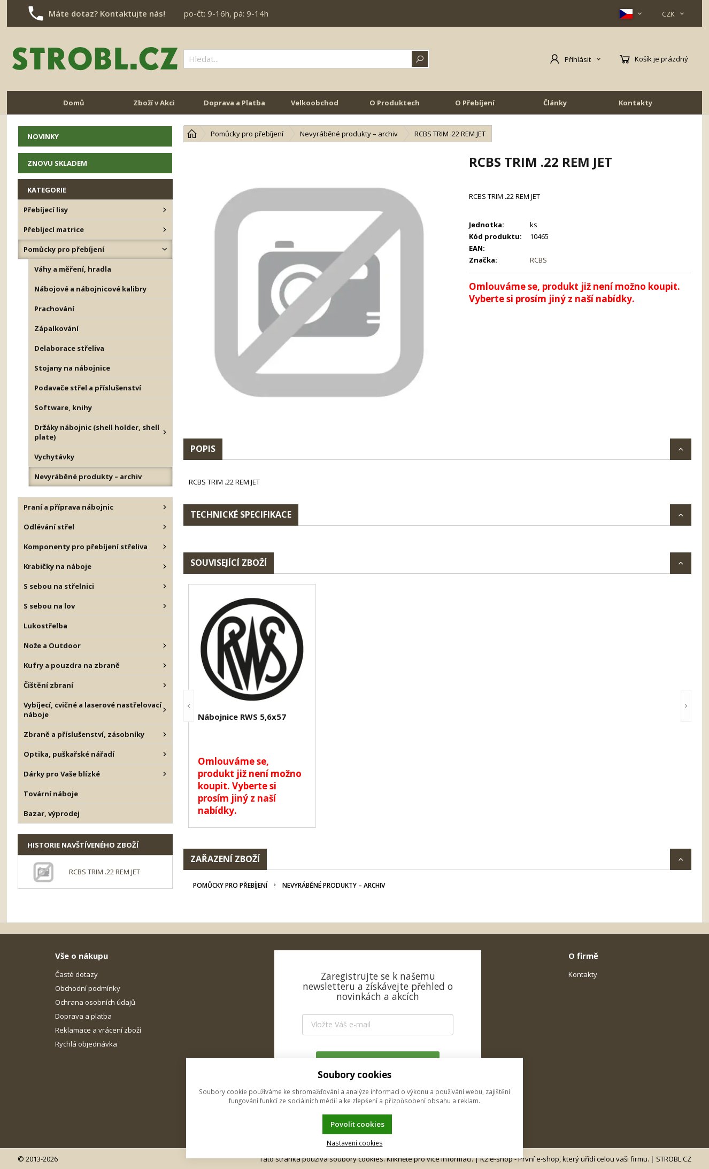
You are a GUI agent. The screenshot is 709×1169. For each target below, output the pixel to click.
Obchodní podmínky (87, 988)
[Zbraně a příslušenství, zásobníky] (165, 734)
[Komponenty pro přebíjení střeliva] (165, 546)
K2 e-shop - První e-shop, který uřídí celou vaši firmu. (564, 1159)
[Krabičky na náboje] (165, 566)
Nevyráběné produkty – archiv (333, 885)
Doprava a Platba (234, 102)
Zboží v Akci (154, 102)
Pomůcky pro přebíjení (230, 885)
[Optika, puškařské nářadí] (165, 754)
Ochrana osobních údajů (95, 1002)
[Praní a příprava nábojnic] (165, 507)
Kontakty (635, 102)
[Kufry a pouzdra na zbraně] (165, 665)
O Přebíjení (475, 102)
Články (555, 102)
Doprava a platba (83, 1016)
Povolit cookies (357, 1124)
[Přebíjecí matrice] (165, 229)
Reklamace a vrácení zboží (98, 1030)
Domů (73, 102)
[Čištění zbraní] (165, 685)
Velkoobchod (314, 102)
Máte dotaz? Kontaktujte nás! (107, 13)
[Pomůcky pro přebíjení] (165, 249)
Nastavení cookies (355, 1143)
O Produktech (394, 102)
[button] (188, 705)
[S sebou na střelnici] (165, 586)
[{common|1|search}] (306, 58)
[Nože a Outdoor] (165, 645)
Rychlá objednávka (86, 1044)
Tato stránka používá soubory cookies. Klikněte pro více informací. (366, 1159)
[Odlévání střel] (165, 527)
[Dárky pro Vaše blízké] (165, 774)
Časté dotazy (76, 974)
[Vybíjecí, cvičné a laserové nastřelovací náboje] (165, 710)
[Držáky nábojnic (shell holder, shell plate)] (165, 432)
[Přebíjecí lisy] (165, 209)
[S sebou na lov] (165, 606)
